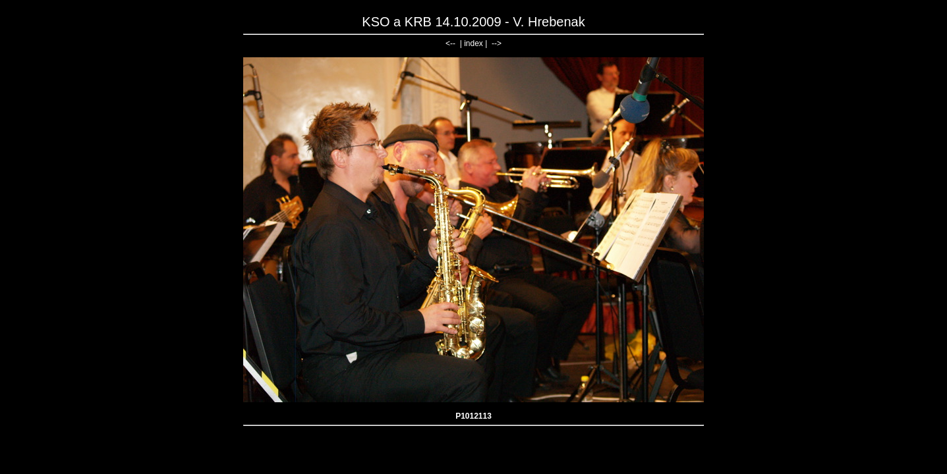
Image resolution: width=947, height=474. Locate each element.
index (473, 43)
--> (497, 43)
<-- (450, 43)
